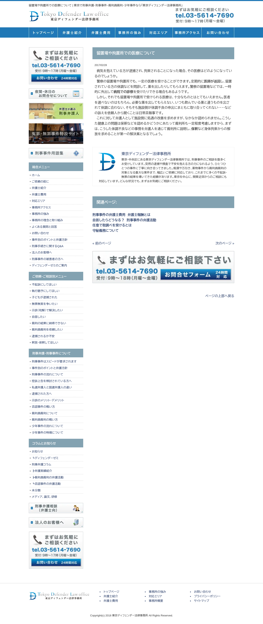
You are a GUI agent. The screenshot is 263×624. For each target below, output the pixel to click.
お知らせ (37, 451)
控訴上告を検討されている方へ (52, 381)
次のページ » (225, 243)
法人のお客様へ (42, 252)
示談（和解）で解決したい (47, 310)
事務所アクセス (41, 207)
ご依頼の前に (40, 181)
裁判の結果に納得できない (49, 323)
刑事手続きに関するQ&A (47, 246)
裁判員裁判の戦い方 (45, 419)
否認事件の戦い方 (43, 406)
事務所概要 (187, 32)
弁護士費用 (100, 32)
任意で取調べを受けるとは (112, 225)
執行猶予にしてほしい (46, 291)
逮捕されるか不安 (43, 336)
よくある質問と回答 (44, 226)
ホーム (36, 175)
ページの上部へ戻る (219, 296)
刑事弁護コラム (41, 464)
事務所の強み (129, 32)
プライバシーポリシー (207, 596)
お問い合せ (217, 32)
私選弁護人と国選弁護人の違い (52, 387)
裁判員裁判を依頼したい (47, 329)
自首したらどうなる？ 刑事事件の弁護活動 (124, 220)
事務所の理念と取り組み (47, 220)
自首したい (39, 316)
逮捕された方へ (42, 393)
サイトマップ (201, 600)
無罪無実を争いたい (45, 304)
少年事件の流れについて (47, 426)
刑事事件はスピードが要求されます (54, 361)
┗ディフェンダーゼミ (45, 458)
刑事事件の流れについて (47, 374)
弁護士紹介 (72, 32)
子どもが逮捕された (44, 297)
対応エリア (158, 32)
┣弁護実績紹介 (42, 470)
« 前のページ (101, 243)
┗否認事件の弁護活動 (46, 483)
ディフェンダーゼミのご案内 (49, 265)
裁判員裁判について (45, 413)
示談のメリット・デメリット (48, 400)
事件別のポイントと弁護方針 (49, 239)
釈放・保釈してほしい (45, 342)
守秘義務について (105, 230)
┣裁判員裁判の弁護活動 (47, 477)
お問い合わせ (40, 233)
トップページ (43, 32)
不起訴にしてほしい (44, 284)
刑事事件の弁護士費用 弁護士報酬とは (121, 214)
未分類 (36, 490)
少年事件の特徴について (47, 432)
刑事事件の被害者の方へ (47, 259)
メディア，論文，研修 (44, 496)
